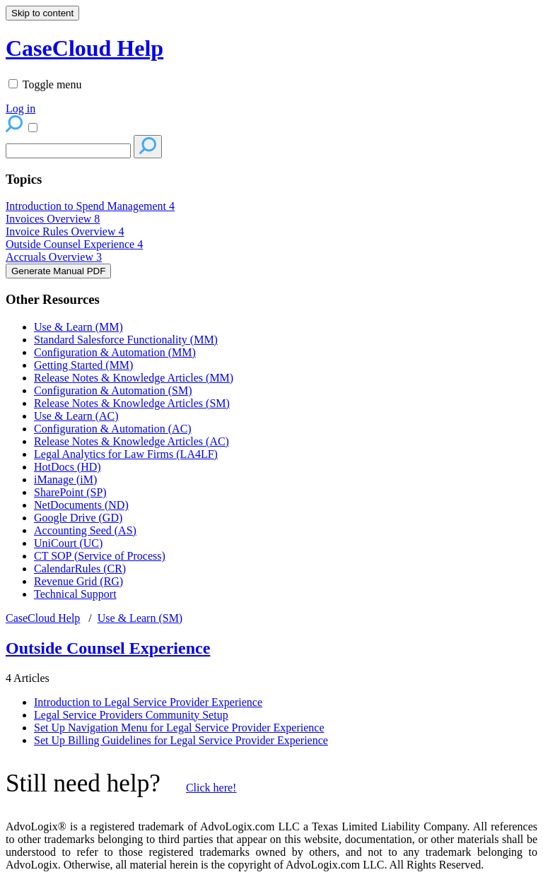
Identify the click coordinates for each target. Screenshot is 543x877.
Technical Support (75, 594)
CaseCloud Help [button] (84, 48)
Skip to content (42, 13)
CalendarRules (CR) (80, 569)
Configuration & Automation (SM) (113, 390)
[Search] (68, 150)
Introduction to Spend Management (90, 206)
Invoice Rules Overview (65, 231)
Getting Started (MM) (83, 365)
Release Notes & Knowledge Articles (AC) (131, 441)
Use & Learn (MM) (78, 327)
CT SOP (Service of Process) (99, 556)
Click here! (211, 788)
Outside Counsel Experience (74, 244)
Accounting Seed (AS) (85, 530)
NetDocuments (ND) (81, 505)
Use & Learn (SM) (140, 618)
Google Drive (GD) (78, 518)
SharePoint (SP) (70, 492)
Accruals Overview (54, 257)
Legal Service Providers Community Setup (131, 715)
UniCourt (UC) (68, 543)
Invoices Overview (53, 219)
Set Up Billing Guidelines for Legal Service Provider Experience (181, 740)
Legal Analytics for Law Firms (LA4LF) (126, 454)
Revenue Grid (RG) (78, 581)
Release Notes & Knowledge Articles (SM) (132, 403)
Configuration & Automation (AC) (113, 429)
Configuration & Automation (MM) (115, 352)
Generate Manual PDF (58, 271)
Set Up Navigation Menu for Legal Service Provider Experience (179, 728)
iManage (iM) (65, 479)
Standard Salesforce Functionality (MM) (126, 340)
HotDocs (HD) (67, 467)
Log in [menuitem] (20, 108)
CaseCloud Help (43, 618)
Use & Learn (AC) (76, 416)
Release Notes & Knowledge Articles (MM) (133, 378)
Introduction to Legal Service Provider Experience (148, 702)
